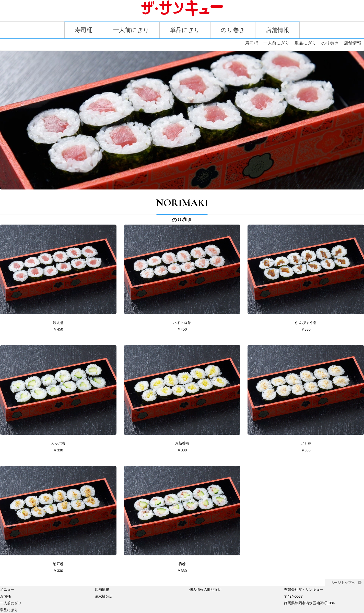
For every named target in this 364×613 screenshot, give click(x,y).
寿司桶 (81, 30)
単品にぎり (185, 30)
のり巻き (234, 30)
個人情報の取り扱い (205, 577)
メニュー (7, 577)
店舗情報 (279, 30)
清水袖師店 (104, 584)
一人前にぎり (130, 30)
